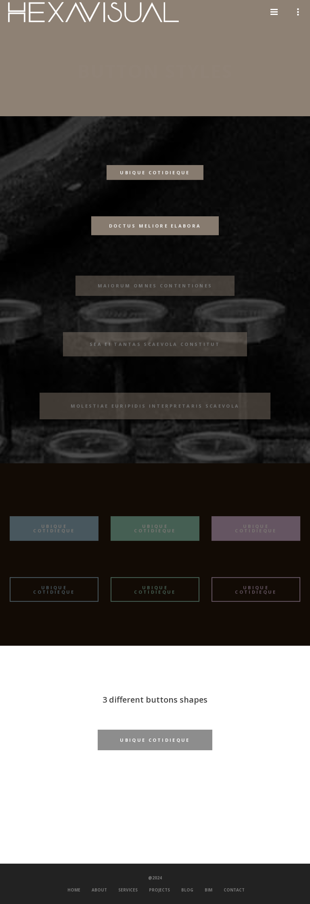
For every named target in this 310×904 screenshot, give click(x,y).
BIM (208, 890)
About (99, 890)
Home (73, 890)
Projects (159, 890)
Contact (234, 890)
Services (128, 890)
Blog (187, 890)
